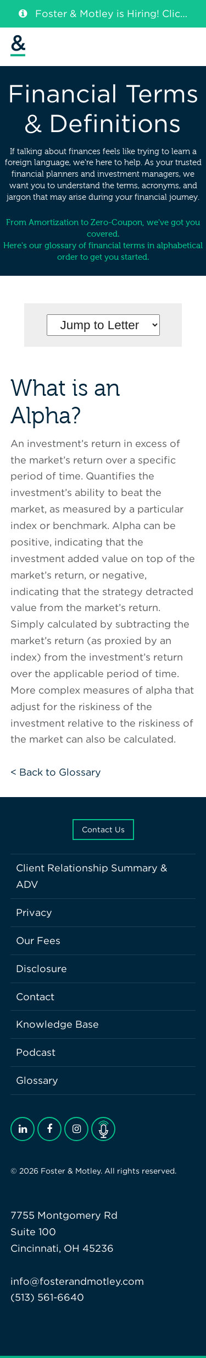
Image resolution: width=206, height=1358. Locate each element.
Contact (35, 996)
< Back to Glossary (55, 772)
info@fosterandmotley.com (77, 1281)
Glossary (37, 1080)
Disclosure (41, 968)
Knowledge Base (57, 1024)
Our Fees (38, 940)
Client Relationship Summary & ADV (92, 876)
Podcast (35, 1052)
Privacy (34, 912)
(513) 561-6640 (47, 1297)
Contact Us (103, 829)
